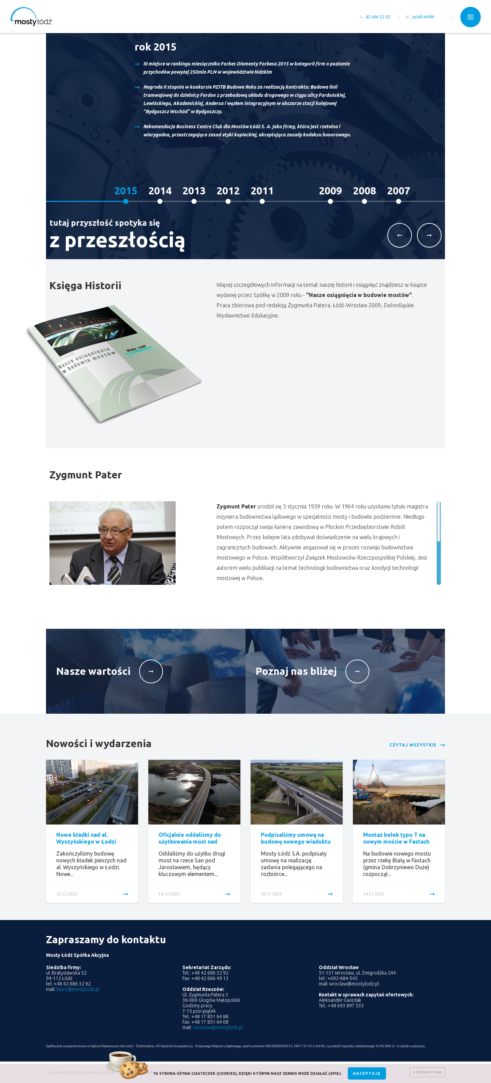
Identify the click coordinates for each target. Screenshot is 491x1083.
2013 (194, 190)
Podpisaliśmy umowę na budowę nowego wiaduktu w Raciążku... (296, 841)
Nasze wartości (93, 671)
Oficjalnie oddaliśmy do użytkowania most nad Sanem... (190, 841)
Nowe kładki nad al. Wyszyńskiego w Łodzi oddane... (86, 841)
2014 (160, 190)
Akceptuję (367, 1073)
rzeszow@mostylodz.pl (218, 1027)
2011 (262, 190)
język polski (423, 16)
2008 (364, 190)
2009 (330, 190)
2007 (398, 190)
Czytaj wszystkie (413, 745)
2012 (228, 190)
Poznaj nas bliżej (296, 671)
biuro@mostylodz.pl (77, 989)
